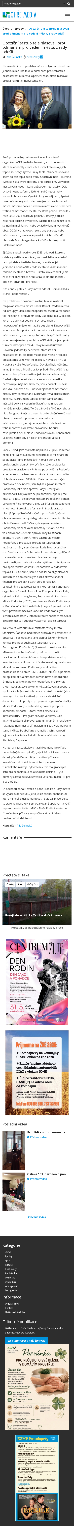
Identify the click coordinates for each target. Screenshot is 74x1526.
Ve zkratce (10, 1281)
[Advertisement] (37, 141)
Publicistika (11, 1273)
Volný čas (32, 884)
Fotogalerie (11, 1290)
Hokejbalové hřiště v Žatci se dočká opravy (33, 915)
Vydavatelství (12, 1303)
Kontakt (9, 1308)
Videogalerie (11, 1286)
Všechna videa (37, 1217)
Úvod (5, 28)
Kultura (9, 1264)
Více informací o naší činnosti (26, 1340)
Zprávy (19, 28)
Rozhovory (11, 1269)
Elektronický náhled (15, 1312)
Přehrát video (37, 1137)
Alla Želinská (15, 57)
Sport (20, 884)
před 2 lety (33, 57)
